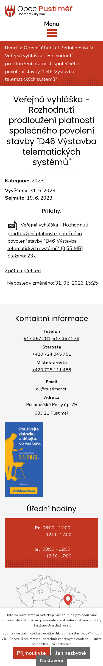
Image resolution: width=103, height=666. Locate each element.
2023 (38, 180)
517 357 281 (37, 339)
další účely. (63, 625)
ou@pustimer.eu (51, 389)
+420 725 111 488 (51, 370)
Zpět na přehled (23, 270)
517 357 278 (65, 339)
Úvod (11, 47)
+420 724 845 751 (51, 354)
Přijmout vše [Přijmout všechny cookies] (31, 653)
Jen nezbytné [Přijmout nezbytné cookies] (70, 653)
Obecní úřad (37, 47)
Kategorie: (17, 180)
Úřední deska (73, 47)
